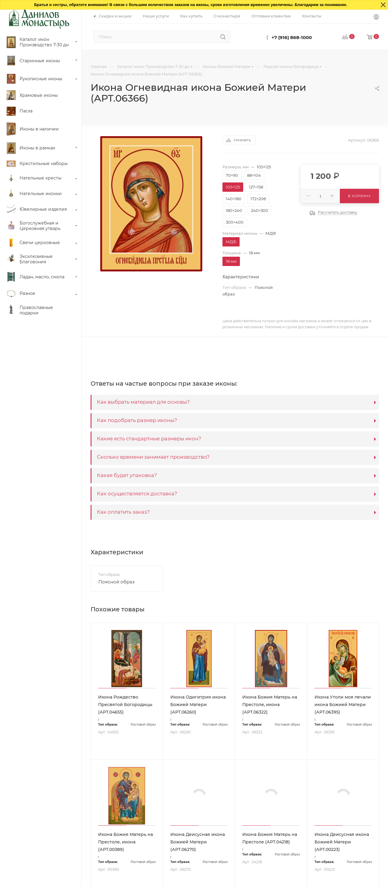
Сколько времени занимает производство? (153, 457)
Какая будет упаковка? (127, 475)
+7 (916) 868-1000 (292, 37)
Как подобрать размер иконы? (137, 420)
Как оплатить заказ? (123, 512)
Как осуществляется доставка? (137, 494)
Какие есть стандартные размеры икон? (149, 439)
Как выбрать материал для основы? (143, 402)
